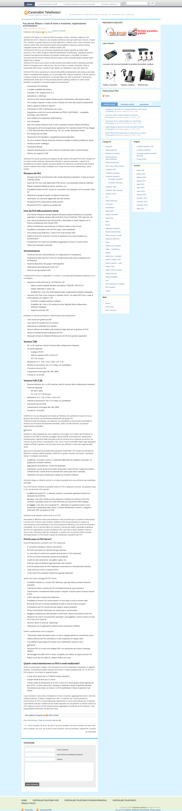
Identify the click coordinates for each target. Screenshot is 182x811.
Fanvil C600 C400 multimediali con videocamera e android (125, 133)
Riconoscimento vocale (113, 235)
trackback (48, 720)
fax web (54, 728)
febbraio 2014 (141, 194)
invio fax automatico (72, 728)
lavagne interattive (111, 214)
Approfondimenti (111, 150)
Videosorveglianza (111, 277)
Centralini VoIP (110, 169)
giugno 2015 (141, 174)
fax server (51, 725)
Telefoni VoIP (109, 266)
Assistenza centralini (112, 153)
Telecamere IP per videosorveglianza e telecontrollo (123, 121)
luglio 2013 (140, 208)
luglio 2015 (140, 170)
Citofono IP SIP (110, 194)
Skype (107, 242)
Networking (109, 218)
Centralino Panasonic (115, 179)
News (107, 221)
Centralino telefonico (109, 4)
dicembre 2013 (142, 198)
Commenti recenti (127, 104)
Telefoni (108, 253)
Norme (107, 225)
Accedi (107, 303)
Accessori (108, 146)
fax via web (47, 728)
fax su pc (39, 728)
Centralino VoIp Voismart (114, 190)
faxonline (61, 728)
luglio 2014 (140, 184)
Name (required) (62, 749)
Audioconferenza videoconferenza (111, 158)
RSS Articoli (109, 307)
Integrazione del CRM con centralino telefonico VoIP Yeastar (126, 109)
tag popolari (144, 104)
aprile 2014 (140, 188)
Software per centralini (113, 246)
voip (106, 280)
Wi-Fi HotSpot (110, 287)
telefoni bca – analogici (113, 256)
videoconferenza (111, 273)
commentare (32, 720)
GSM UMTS (109, 211)
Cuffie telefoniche (111, 201)
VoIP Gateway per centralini (115, 284)
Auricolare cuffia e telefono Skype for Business (121, 115)
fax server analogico (62, 725)
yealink (107, 291)
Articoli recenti (109, 104)
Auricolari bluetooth (112, 162)
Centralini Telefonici (44, 12)
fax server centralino (77, 725)
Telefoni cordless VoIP (113, 259)
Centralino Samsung (115, 183)
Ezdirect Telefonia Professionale (137, 810)
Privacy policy (155, 810)
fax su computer (29, 728)
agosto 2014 (141, 181)
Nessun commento (59, 31)
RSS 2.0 (52, 715)
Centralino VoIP (110, 187)
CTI (106, 197)
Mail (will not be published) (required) (70, 754)
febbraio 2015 (141, 177)
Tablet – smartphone (112, 249)
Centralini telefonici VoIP (47, 4)
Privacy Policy (141, 159)
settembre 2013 (142, 205)
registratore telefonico (112, 228)
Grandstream (109, 207)
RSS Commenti (110, 310)
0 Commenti (109, 111)
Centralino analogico (112, 173)
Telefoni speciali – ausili (113, 263)
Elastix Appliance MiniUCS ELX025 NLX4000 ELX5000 (124, 127)
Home (29, 4)
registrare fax (84, 728)
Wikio (108, 96)
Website (59, 759)
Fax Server (48, 32)
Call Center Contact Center (114, 166)
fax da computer (34, 725)
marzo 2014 (141, 191)
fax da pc (43, 725)
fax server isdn (90, 725)
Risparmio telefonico (112, 239)
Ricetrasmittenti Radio (113, 232)
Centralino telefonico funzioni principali (79, 4)
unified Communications (113, 270)
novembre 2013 (142, 201)
